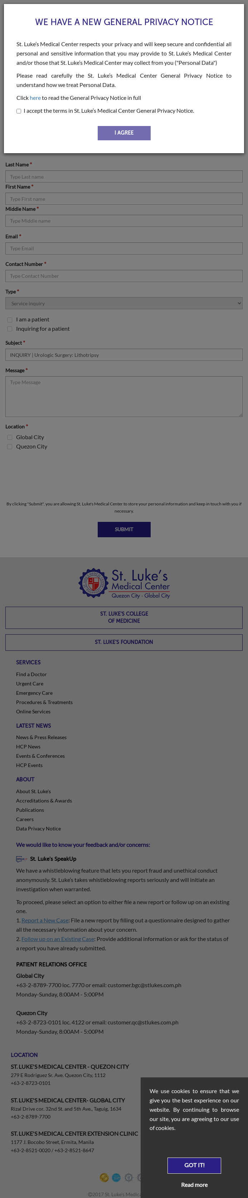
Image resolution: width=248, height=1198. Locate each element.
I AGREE (124, 133)
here (35, 97)
